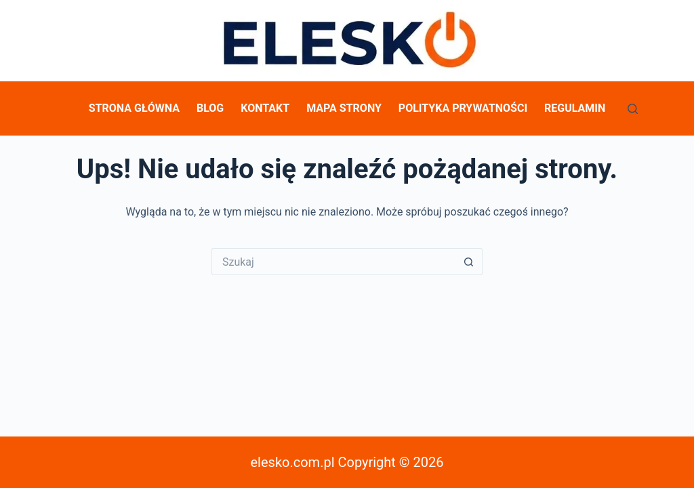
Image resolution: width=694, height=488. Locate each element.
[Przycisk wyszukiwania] (469, 261)
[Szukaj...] (333, 261)
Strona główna (134, 108)
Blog (210, 108)
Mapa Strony (344, 108)
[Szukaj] (633, 109)
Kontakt (265, 108)
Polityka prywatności (463, 108)
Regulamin (574, 108)
